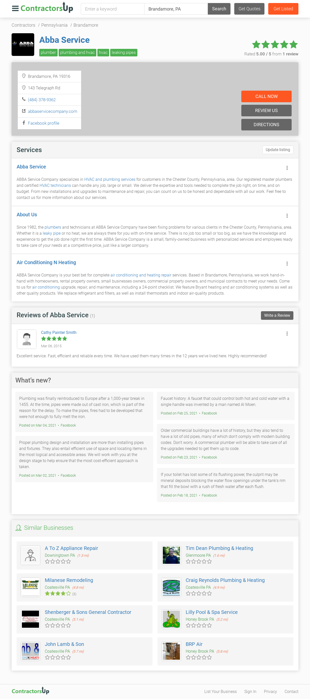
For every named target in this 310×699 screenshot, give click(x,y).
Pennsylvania (54, 25)
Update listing (278, 149)
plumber (48, 52)
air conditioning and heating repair (140, 275)
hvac (103, 52)
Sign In (250, 691)
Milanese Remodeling (69, 580)
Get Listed (283, 8)
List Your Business (220, 691)
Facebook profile (43, 123)
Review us (266, 110)
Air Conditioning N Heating (46, 262)
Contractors (23, 25)
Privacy (270, 691)
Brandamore (85, 25)
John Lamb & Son (64, 644)
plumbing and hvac (77, 52)
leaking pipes (124, 52)
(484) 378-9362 (42, 99)
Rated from (271, 53)
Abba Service (64, 40)
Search (219, 8)
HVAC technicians (55, 185)
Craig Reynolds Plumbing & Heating (225, 580)
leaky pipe (52, 233)
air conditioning (46, 287)
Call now (266, 96)
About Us (27, 215)
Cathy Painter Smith (58, 332)
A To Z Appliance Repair (71, 548)
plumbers (53, 227)
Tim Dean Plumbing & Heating (219, 548)
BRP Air (194, 644)
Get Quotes (249, 8)
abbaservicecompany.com (52, 111)
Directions (266, 124)
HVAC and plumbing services (109, 179)
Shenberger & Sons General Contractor (88, 612)
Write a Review (277, 315)
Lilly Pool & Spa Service (212, 612)
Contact (291, 691)
